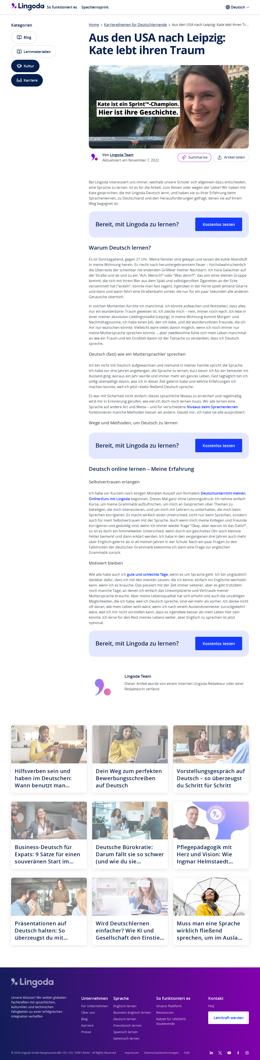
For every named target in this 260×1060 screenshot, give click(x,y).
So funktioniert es (62, 7)
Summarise (194, 157)
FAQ (211, 1006)
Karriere (27, 80)
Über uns (88, 1012)
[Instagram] (247, 1052)
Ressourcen (165, 1012)
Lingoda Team (121, 154)
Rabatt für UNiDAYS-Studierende (171, 1022)
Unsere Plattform (169, 1006)
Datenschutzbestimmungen (161, 1053)
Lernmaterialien (34, 51)
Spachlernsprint (94, 7)
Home (94, 25)
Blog (24, 37)
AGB (186, 1053)
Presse (86, 1032)
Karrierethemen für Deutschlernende (135, 25)
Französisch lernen (127, 1025)
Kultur (25, 66)
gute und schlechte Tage (147, 574)
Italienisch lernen (126, 1038)
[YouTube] (229, 1052)
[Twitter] (220, 1052)
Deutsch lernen (124, 1019)
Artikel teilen (231, 157)
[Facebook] (238, 1052)
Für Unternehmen (94, 1006)
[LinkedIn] (211, 1052)
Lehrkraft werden (228, 1017)
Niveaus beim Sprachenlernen (212, 406)
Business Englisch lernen (132, 1012)
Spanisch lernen (125, 1032)
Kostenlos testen (219, 224)
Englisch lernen (125, 1006)
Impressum (132, 1053)
